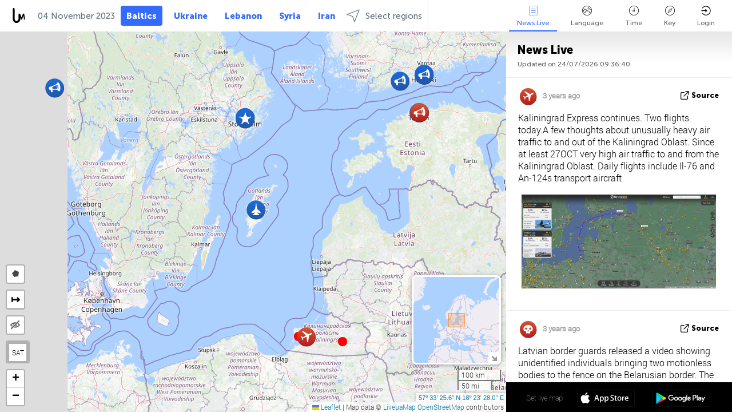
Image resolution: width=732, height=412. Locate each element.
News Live (533, 16)
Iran (326, 16)
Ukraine (191, 16)
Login (706, 16)
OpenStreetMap (440, 406)
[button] (342, 341)
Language (587, 16)
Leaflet (326, 406)
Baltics (141, 16)
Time (633, 16)
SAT (18, 352)
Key (669, 16)
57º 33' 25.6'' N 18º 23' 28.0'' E (461, 397)
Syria (290, 16)
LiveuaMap (399, 406)
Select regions (384, 15)
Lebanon (243, 16)
